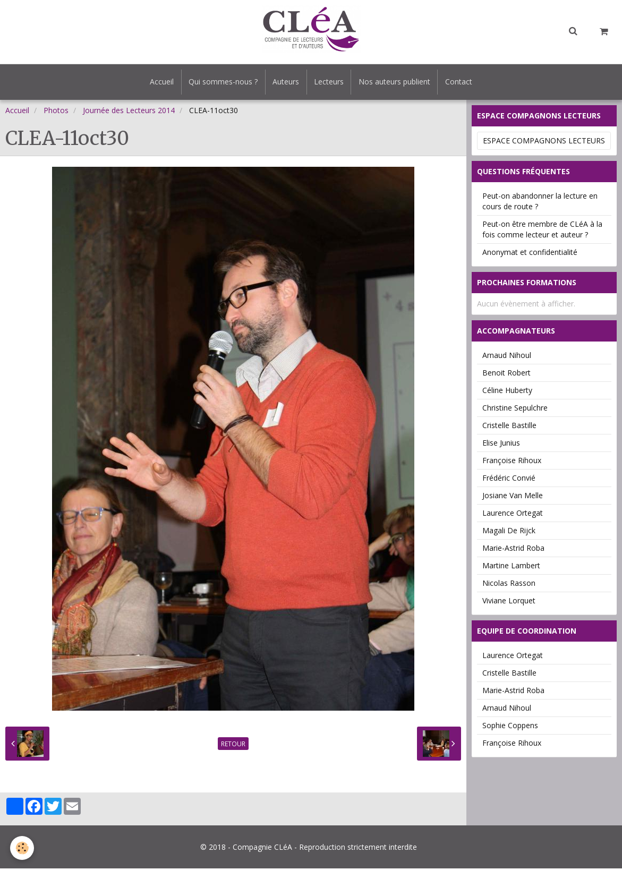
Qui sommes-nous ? (220, 83)
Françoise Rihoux (511, 462)
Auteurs (285, 83)
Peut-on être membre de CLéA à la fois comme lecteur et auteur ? (542, 230)
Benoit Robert (506, 374)
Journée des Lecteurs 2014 (129, 112)
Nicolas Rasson (508, 584)
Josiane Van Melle (512, 497)
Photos (56, 112)
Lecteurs (330, 83)
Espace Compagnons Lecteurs (544, 142)
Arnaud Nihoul (506, 357)
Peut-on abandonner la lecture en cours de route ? (540, 202)
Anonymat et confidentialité (529, 254)
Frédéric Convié (508, 479)
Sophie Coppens (510, 727)
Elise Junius (501, 444)
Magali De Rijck (508, 532)
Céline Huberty (507, 392)
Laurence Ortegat (512, 514)
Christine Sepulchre (515, 409)
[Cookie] (23, 848)
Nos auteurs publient (397, 83)
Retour (233, 745)
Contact (462, 83)
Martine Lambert (511, 567)
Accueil (158, 83)
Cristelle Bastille (509, 427)
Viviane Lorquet (508, 602)
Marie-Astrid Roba (513, 549)
